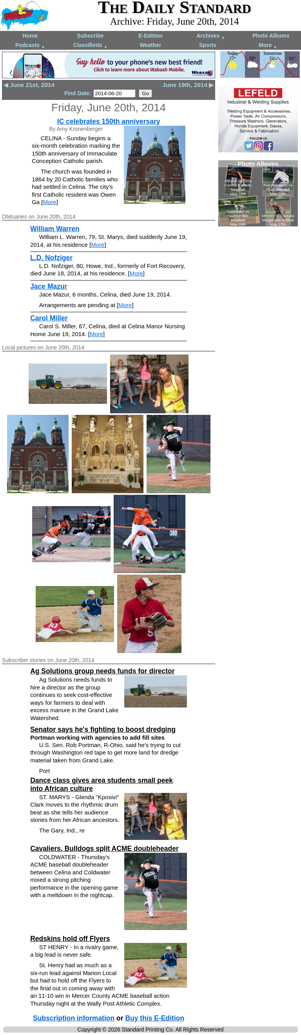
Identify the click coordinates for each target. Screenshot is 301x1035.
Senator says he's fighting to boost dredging (103, 729)
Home (30, 36)
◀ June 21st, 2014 (29, 84)
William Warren (55, 229)
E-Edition (150, 36)
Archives (210, 36)
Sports (207, 45)
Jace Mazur (48, 286)
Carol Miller (48, 318)
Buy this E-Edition (154, 1018)
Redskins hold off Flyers (70, 939)
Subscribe (90, 36)
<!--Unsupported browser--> (258, 193)
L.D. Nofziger (51, 258)
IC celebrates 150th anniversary (108, 121)
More (268, 45)
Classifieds (90, 45)
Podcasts (30, 45)
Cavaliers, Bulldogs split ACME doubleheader (104, 848)
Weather (150, 45)
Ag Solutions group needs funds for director (102, 671)
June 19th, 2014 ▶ (188, 84)
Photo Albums (270, 36)
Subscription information (73, 1018)
